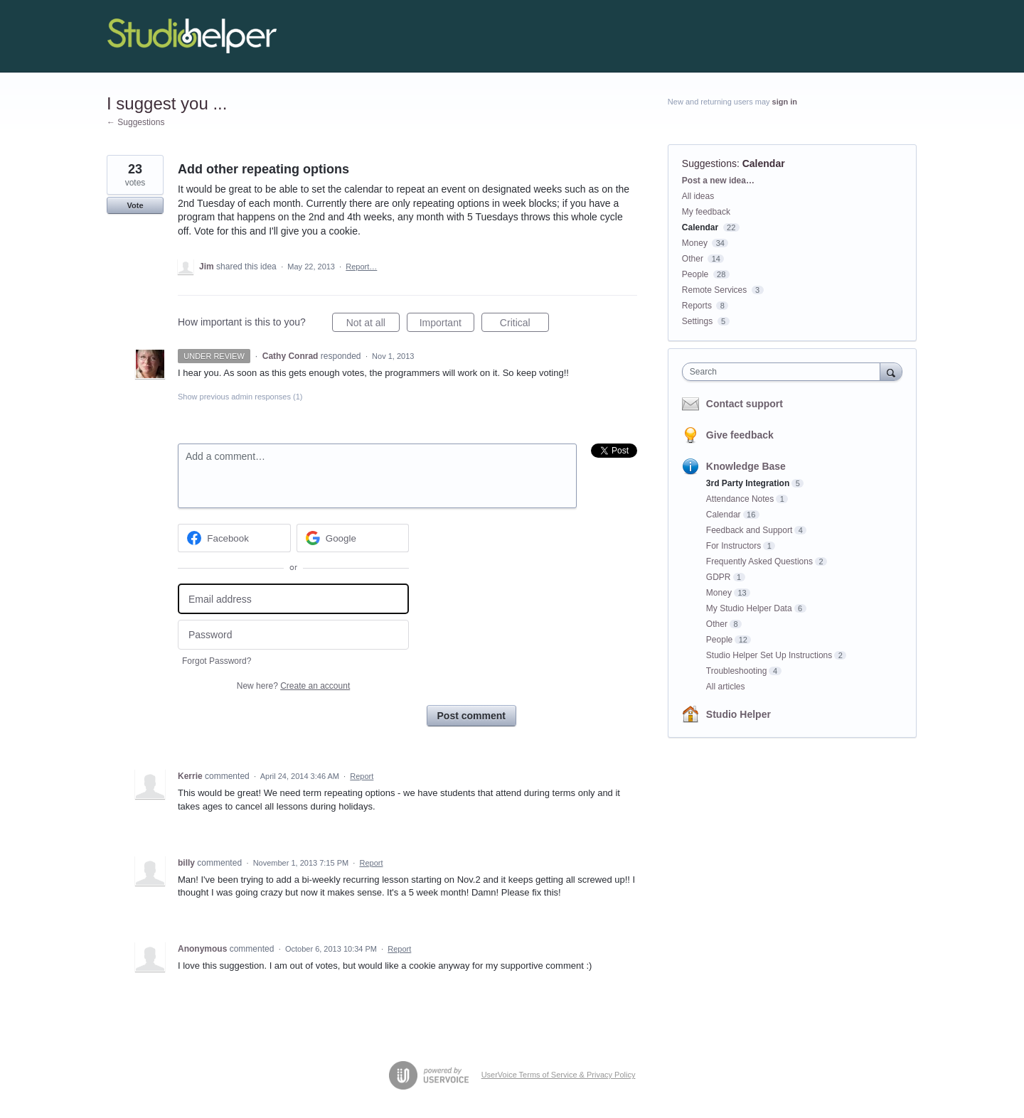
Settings (697, 321)
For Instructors (733, 546)
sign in (784, 101)
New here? (293, 686)
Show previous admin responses (240, 396)
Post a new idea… (718, 181)
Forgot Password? (216, 661)
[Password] (293, 635)
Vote (135, 205)
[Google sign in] (353, 538)
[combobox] (784, 372)
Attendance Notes (740, 499)
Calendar (763, 163)
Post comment (471, 715)
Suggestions (709, 163)
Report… (361, 266)
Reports (697, 306)
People (695, 274)
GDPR (718, 577)
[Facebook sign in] (234, 538)
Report (361, 776)
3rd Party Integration (747, 483)
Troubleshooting (736, 671)
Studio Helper (738, 714)
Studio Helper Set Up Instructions (769, 655)
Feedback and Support (749, 530)
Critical (524, 325)
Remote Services (714, 290)
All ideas (698, 196)
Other (692, 259)
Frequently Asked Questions (759, 561)
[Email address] (293, 599)
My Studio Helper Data (749, 608)
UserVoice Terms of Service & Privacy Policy (558, 1074)
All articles (725, 687)
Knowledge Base (746, 466)
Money (695, 243)
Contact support (744, 404)
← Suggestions (135, 122)
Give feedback (740, 435)
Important (447, 325)
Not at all (373, 325)
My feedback (706, 212)
